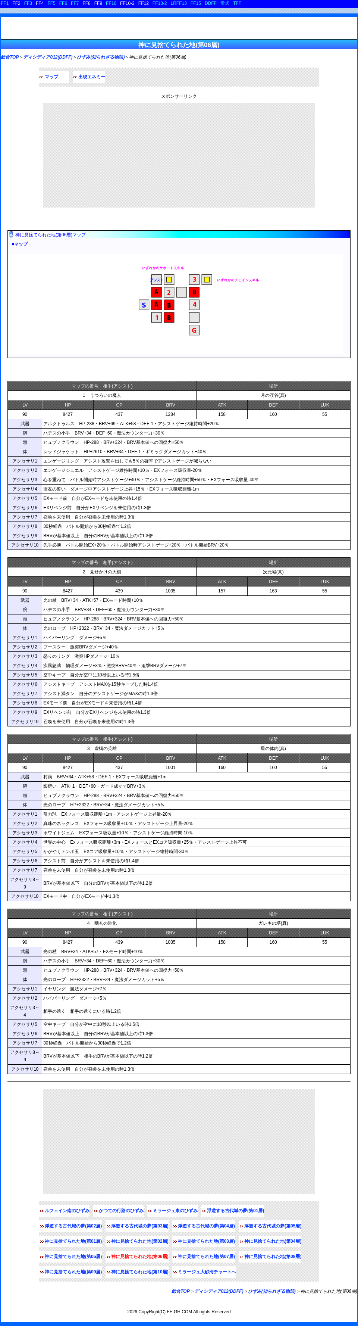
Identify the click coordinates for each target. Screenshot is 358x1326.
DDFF (211, 3)
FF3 (28, 3)
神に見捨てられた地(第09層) (73, 1271)
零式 (224, 3)
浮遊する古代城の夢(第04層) (206, 1226)
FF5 (51, 3)
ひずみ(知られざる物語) (101, 57)
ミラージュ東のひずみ (175, 1210)
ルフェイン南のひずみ (67, 1210)
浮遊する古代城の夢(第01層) (235, 1210)
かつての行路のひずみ (121, 1210)
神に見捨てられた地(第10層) (139, 1271)
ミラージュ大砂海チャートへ (207, 1271)
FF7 (75, 3)
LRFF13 (179, 3)
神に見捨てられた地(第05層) (73, 1256)
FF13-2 (160, 3)
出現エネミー (91, 77)
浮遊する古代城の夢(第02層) (73, 1226)
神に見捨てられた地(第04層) (272, 1241)
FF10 (111, 3)
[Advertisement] (179, 155)
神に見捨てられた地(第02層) (139, 1241)
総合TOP (10, 57)
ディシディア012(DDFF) (47, 57)
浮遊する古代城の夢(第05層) (272, 1226)
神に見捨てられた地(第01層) (73, 1241)
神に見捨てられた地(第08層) (272, 1256)
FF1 (5, 3)
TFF (237, 3)
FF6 (63, 3)
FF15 (196, 3)
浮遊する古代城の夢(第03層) (139, 1226)
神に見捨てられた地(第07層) (206, 1256)
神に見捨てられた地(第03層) (206, 1241)
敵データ (19, 370)
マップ (51, 77)
